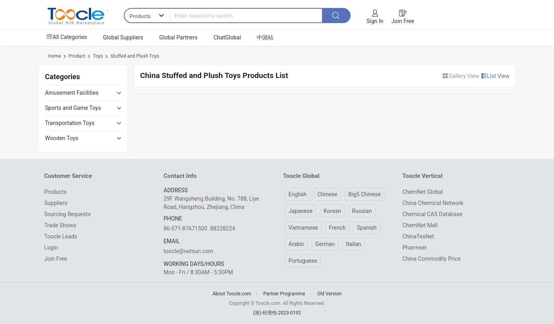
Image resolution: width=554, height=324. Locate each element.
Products (55, 192)
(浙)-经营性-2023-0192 (277, 313)
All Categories (66, 37)
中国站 (265, 37)
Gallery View (461, 76)
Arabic (296, 244)
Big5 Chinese (364, 194)
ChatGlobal (227, 37)
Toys (98, 56)
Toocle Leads (60, 236)
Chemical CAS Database (432, 214)
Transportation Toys (69, 123)
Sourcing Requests (67, 214)
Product (76, 56)
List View (495, 76)
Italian (353, 244)
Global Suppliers (123, 37)
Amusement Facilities (72, 93)
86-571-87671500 (185, 228)
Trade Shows (60, 225)
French (337, 227)
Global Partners (178, 37)
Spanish (366, 227)
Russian (362, 211)
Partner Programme (284, 294)
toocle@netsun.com (188, 251)
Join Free (402, 21)
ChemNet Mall (420, 225)
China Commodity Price (431, 259)
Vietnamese (303, 227)
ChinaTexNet (418, 236)
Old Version (329, 294)
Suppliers (55, 203)
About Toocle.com (232, 294)
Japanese (301, 211)
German (325, 244)
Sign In (375, 21)
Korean (332, 211)
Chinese (327, 194)
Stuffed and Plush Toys (134, 56)
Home (54, 56)
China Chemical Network (432, 203)
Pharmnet (414, 247)
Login (51, 247)
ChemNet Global (422, 192)
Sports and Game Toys (73, 108)
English (297, 194)
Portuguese (303, 261)
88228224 (222, 228)
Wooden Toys (61, 138)
